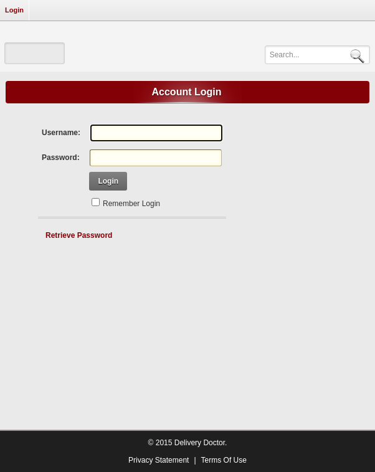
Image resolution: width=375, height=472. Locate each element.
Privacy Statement (158, 460)
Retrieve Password (78, 235)
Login (14, 10)
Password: (61, 157)
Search (359, 55)
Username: (61, 132)
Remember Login (131, 203)
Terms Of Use (224, 460)
